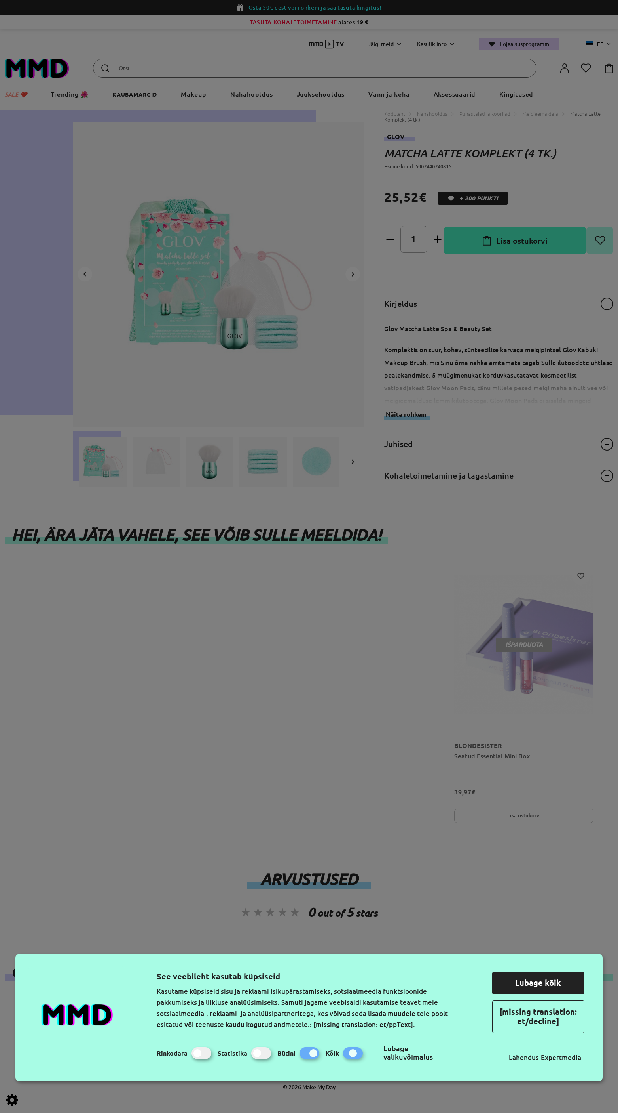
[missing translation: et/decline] (538, 1016)
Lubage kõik (538, 982)
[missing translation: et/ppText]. (364, 1024)
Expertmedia (561, 1057)
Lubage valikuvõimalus (408, 1052)
